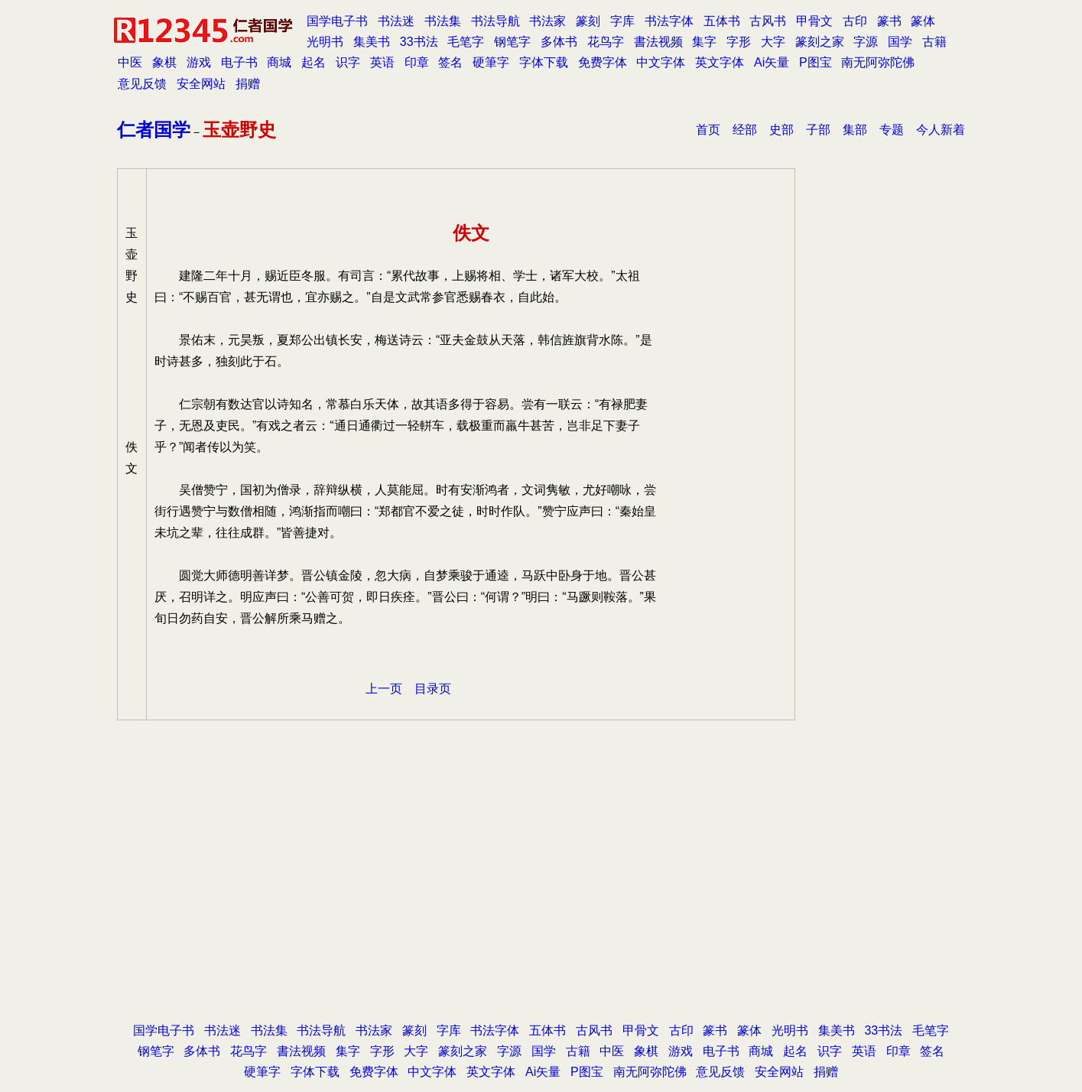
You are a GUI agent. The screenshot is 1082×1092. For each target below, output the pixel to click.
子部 (818, 129)
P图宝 (815, 62)
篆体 (923, 21)
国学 (900, 41)
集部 (855, 129)
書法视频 (658, 41)
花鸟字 (605, 41)
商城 (279, 62)
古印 (855, 21)
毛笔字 (465, 41)
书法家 (547, 21)
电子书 (239, 62)
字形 (738, 41)
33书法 (419, 41)
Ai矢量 (771, 62)
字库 (622, 21)
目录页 (432, 688)
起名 (313, 62)
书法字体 (669, 21)
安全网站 (201, 83)
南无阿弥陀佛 (878, 62)
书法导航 (495, 21)
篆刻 (588, 21)
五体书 (721, 21)
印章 (417, 62)
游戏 (199, 62)
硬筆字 (491, 62)
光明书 (325, 41)
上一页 (384, 688)
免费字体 (602, 62)
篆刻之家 (819, 41)
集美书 (371, 41)
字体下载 (543, 62)
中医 (130, 62)
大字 (773, 41)
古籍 (934, 41)
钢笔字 (512, 41)
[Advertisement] (541, 897)
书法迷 (396, 21)
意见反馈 (142, 83)
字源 (865, 41)
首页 (708, 129)
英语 (382, 62)
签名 (450, 62)
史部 (781, 129)
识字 (348, 62)
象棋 (164, 62)
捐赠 (248, 83)
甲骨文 (814, 21)
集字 (704, 41)
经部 (745, 129)
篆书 (889, 21)
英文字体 (719, 62)
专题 (891, 129)
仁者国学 (153, 129)
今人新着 (940, 129)
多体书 (559, 41)
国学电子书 (337, 21)
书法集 (442, 21)
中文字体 (660, 62)
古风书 (767, 21)
